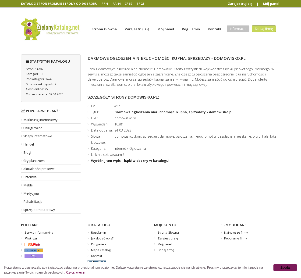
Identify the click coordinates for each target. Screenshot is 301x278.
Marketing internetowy (40, 120)
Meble (28, 185)
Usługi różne (32, 128)
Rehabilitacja (32, 201)
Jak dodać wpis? (102, 238)
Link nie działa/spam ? (107, 154)
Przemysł (30, 177)
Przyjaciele (98, 244)
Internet (120, 148)
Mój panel (271, 3)
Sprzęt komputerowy (39, 209)
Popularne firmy (235, 238)
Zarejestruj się (240, 3)
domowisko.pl (125, 118)
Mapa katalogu (101, 250)
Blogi (27, 152)
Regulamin (191, 29)
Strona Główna (104, 29)
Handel (28, 144)
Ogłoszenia (137, 148)
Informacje (238, 28)
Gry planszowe (34, 160)
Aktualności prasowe (39, 169)
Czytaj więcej (75, 272)
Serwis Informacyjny (39, 232)
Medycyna (31, 193)
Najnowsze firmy (236, 232)
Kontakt (215, 29)
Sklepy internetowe (37, 136)
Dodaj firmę (264, 28)
